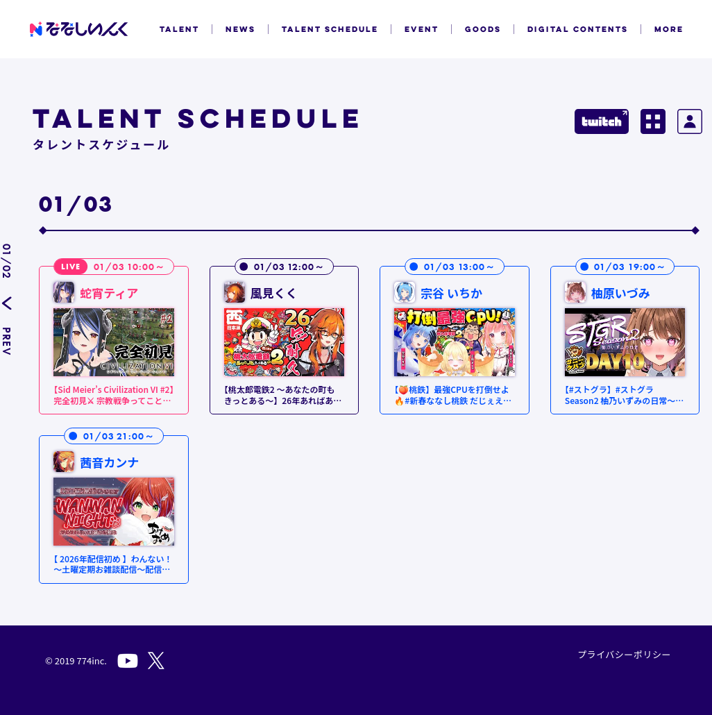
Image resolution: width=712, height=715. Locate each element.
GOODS (483, 29)
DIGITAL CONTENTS (577, 29)
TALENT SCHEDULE (330, 29)
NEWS (240, 29)
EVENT (422, 29)
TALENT (179, 29)
